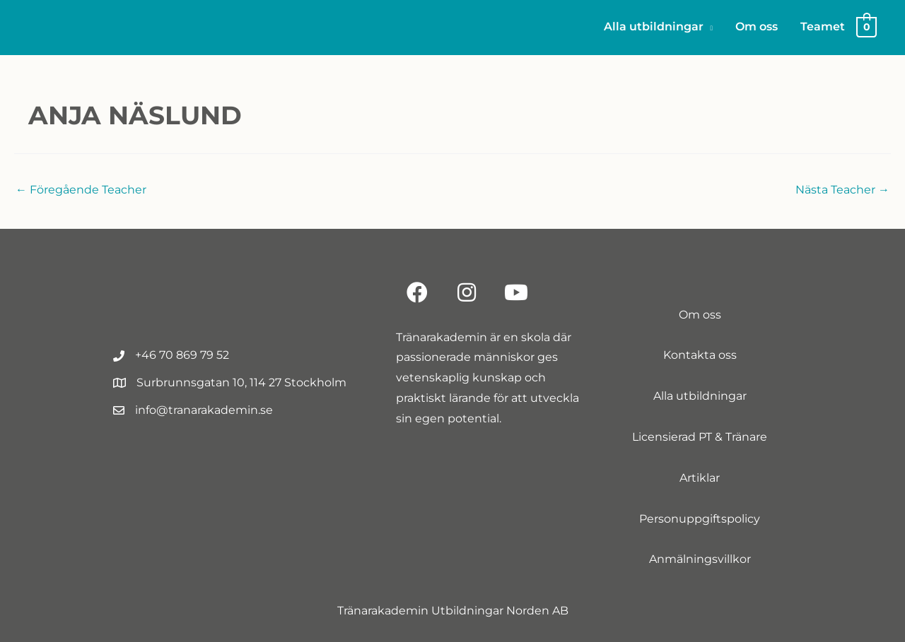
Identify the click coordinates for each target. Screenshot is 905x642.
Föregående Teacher (81, 189)
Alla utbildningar (700, 396)
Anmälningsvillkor (700, 559)
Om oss (700, 314)
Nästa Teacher (842, 189)
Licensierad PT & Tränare (699, 437)
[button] (417, 292)
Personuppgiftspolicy (699, 518)
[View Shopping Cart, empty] (866, 26)
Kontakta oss (700, 355)
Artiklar (699, 478)
